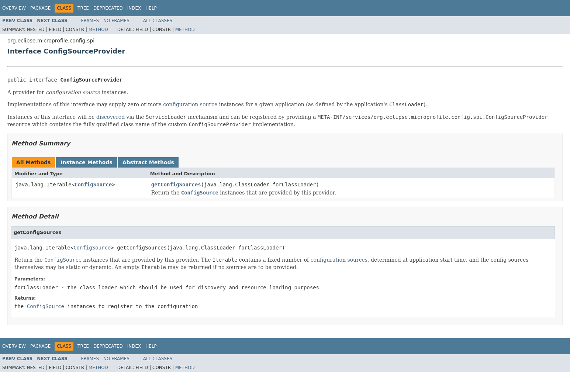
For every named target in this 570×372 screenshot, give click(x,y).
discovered (110, 117)
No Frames (116, 20)
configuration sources (339, 260)
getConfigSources (176, 184)
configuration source (190, 104)
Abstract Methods (148, 162)
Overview (14, 8)
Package (40, 8)
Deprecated (108, 8)
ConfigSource (93, 184)
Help (151, 8)
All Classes (157, 20)
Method (98, 29)
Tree (83, 8)
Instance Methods (86, 162)
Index (134, 8)
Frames (90, 20)
